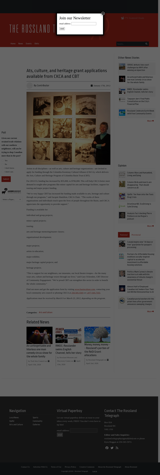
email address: (65, 24)
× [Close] (103, 13)
